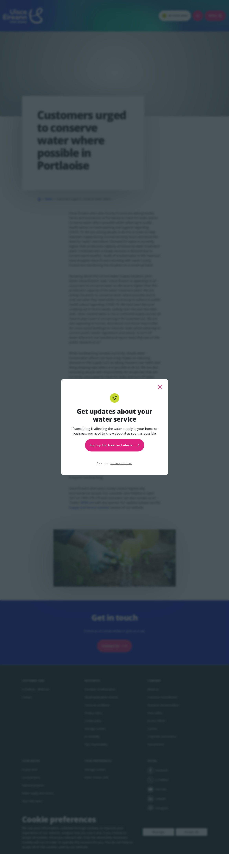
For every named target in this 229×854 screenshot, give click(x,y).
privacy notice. (121, 463)
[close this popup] (160, 387)
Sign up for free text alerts (115, 445)
